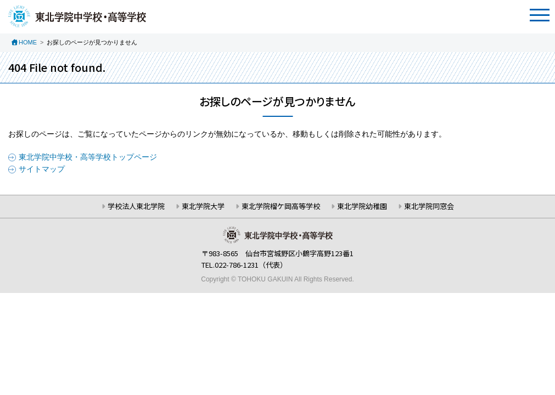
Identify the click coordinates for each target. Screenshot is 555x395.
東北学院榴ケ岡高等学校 (281, 206)
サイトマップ (42, 169)
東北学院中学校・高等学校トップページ (88, 157)
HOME (28, 42)
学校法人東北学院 (136, 206)
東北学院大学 (203, 206)
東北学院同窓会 (429, 206)
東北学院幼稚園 (362, 206)
